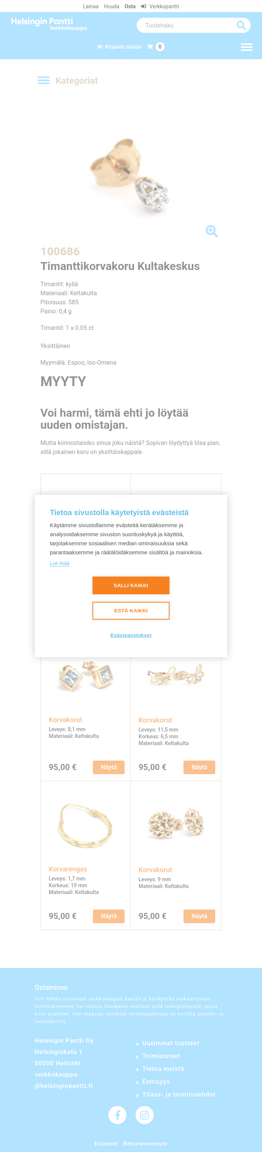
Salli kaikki (131, 586)
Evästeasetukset (131, 635)
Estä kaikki (131, 611)
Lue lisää (59, 563)
